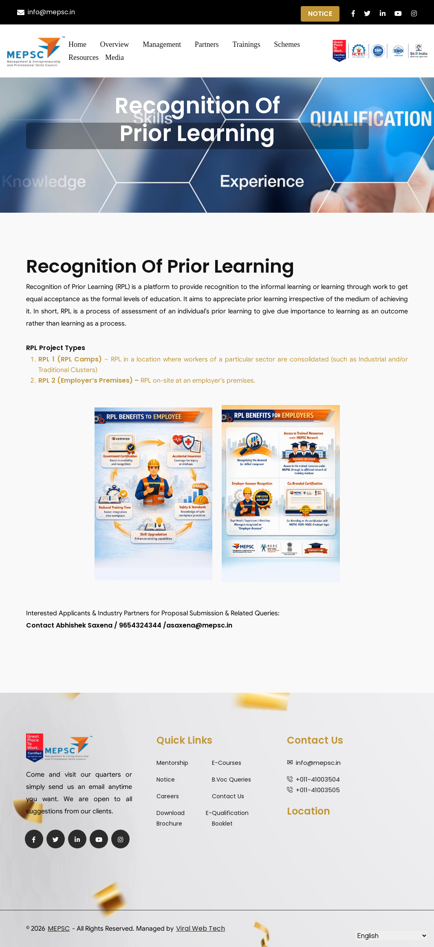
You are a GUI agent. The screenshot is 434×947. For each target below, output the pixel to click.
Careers (167, 796)
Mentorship (172, 763)
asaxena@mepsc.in (199, 625)
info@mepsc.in (46, 12)
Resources (83, 57)
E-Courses (226, 763)
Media (114, 57)
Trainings (246, 44)
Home (77, 44)
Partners (207, 44)
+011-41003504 (318, 779)
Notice (320, 13)
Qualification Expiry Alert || (231, 12)
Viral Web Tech (200, 928)
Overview (114, 44)
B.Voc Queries (231, 779)
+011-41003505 (318, 790)
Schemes (287, 44)
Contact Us (228, 796)
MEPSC (59, 928)
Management (162, 44)
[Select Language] (391, 935)
